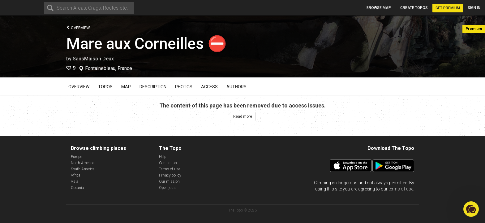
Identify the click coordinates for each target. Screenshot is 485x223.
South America (83, 169)
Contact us (168, 163)
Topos (105, 86)
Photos (183, 86)
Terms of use (169, 169)
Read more (242, 116)
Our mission (169, 181)
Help (162, 157)
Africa (75, 175)
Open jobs (167, 188)
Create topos (414, 8)
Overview (78, 27)
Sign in (474, 8)
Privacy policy (170, 175)
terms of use (400, 188)
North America (82, 163)
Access (209, 86)
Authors (236, 86)
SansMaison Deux (93, 59)
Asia (74, 181)
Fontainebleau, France (108, 68)
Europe (76, 157)
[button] (471, 209)
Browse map (379, 8)
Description (152, 86)
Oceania (77, 188)
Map (126, 86)
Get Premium (448, 8)
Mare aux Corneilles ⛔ (146, 44)
